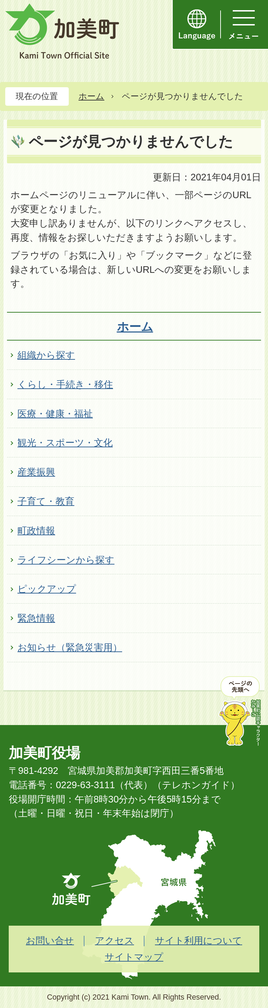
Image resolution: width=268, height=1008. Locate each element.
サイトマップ (134, 956)
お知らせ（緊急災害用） (69, 647)
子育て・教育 (45, 501)
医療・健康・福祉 (55, 413)
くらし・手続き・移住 (65, 384)
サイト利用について (198, 940)
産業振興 (36, 471)
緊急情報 (36, 618)
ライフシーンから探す (65, 559)
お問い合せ (50, 940)
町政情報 (36, 530)
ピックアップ (46, 588)
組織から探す (46, 355)
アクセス (114, 940)
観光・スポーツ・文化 (65, 442)
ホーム (91, 96)
